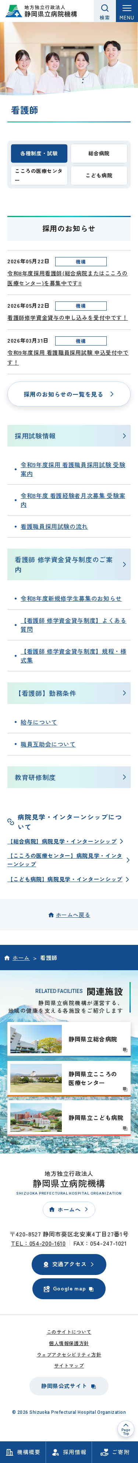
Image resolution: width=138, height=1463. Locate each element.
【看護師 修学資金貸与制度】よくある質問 (74, 624)
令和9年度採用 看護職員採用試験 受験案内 (73, 469)
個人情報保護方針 (69, 1343)
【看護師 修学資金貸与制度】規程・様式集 (74, 655)
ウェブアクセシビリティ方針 (69, 1354)
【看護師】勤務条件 (46, 693)
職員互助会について (48, 744)
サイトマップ (69, 1365)
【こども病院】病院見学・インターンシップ (65, 879)
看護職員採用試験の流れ (54, 526)
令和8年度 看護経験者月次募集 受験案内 (73, 500)
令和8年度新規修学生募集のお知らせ (71, 598)
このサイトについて (69, 1331)
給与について (39, 722)
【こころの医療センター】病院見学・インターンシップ (65, 859)
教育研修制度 (35, 777)
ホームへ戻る (73, 914)
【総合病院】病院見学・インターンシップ (62, 841)
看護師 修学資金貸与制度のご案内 (64, 564)
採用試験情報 (35, 435)
